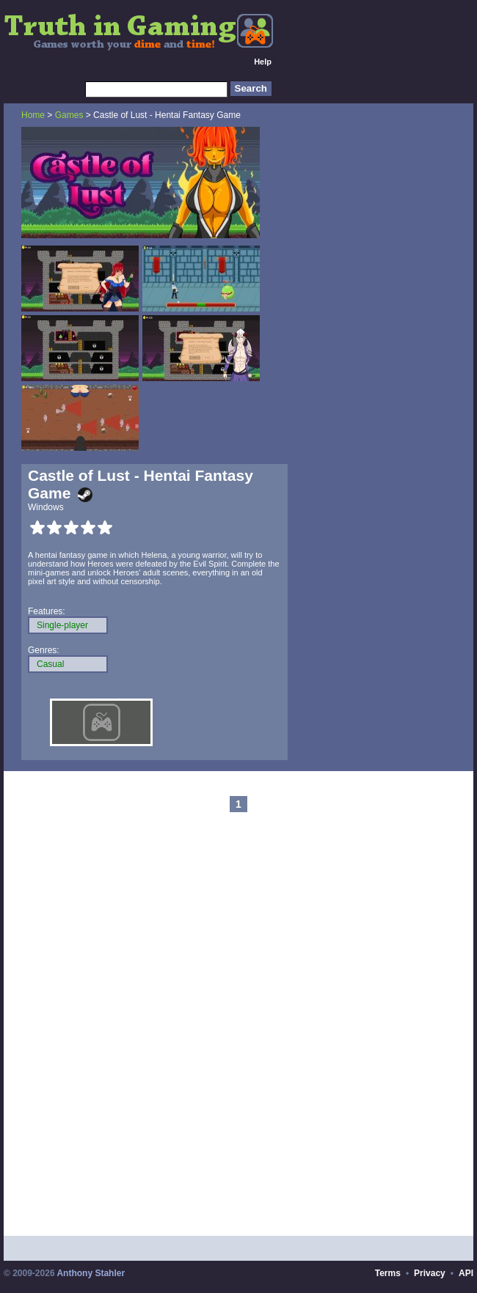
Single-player (62, 625)
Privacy (429, 1273)
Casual (50, 664)
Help (263, 61)
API (466, 1273)
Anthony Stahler (91, 1273)
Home (33, 115)
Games (69, 115)
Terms (388, 1273)
